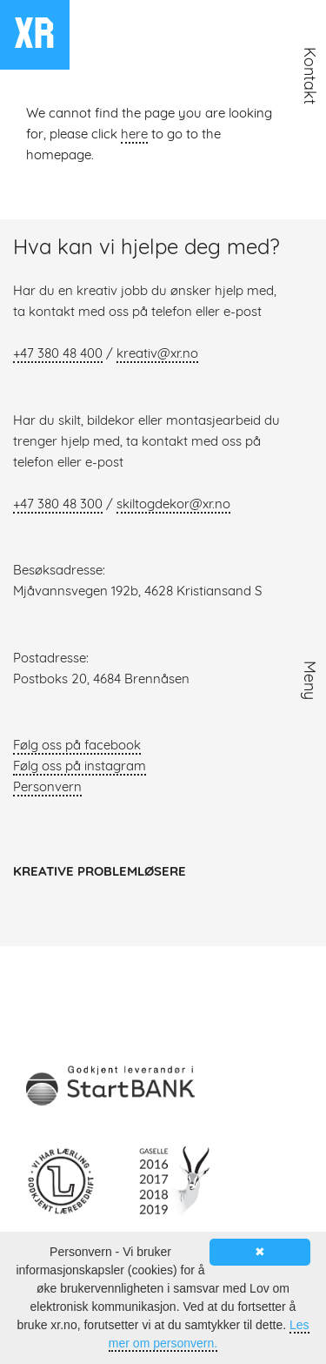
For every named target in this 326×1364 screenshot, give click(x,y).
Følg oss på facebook (77, 746)
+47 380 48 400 (58, 354)
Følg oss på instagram (79, 767)
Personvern (47, 788)
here (134, 135)
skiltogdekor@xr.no (173, 505)
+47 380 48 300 (58, 505)
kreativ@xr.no (157, 354)
